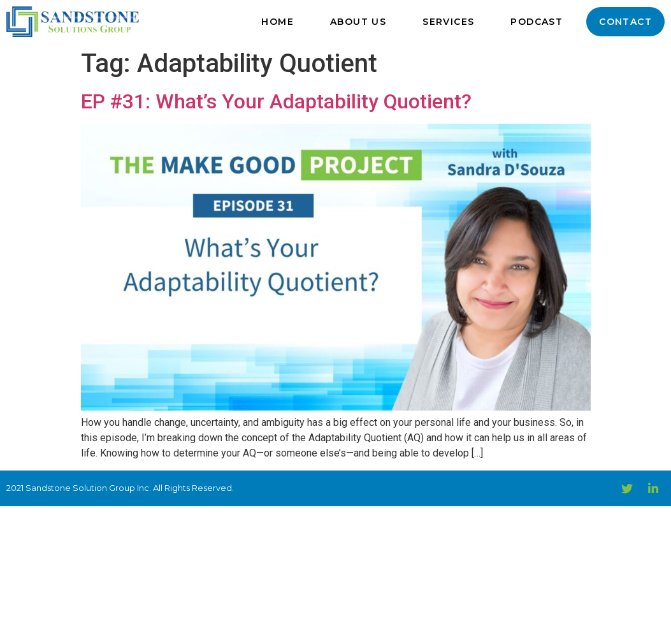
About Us (358, 21)
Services (448, 21)
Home (277, 21)
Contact (625, 21)
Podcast (536, 21)
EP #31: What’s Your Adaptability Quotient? (276, 101)
